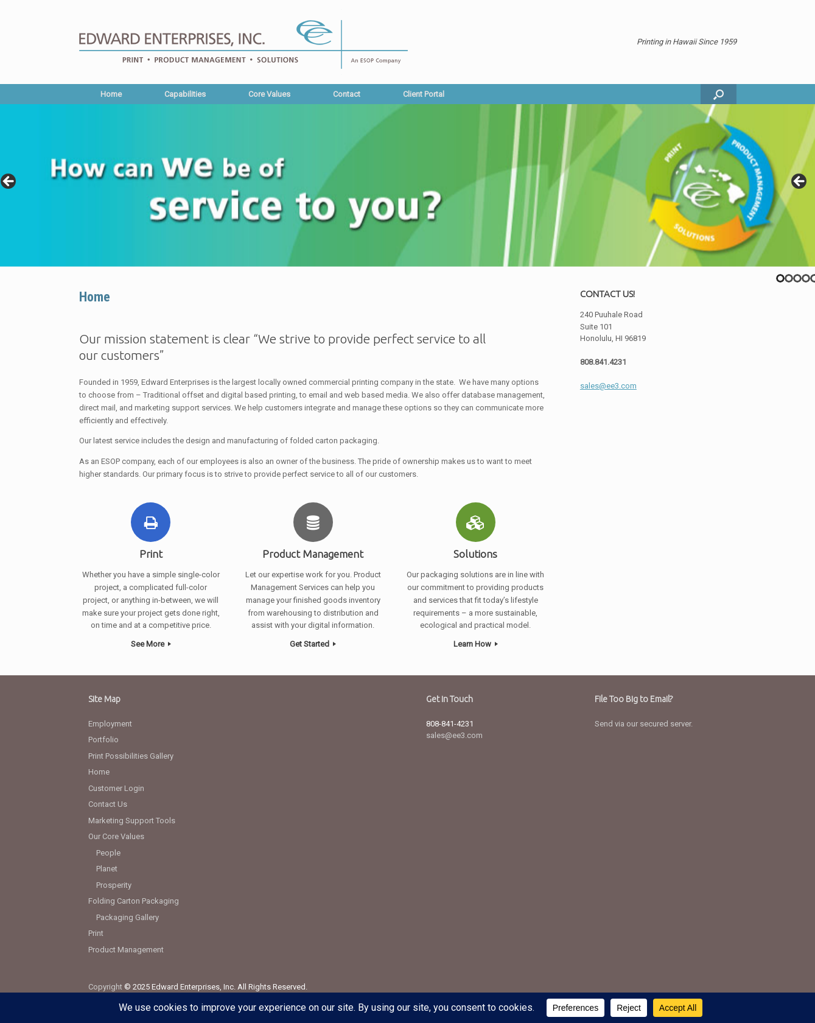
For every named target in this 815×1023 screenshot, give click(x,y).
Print (95, 933)
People (108, 852)
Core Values (269, 94)
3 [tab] (797, 278)
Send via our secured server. (644, 723)
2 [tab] (789, 278)
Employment (110, 723)
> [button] (800, 182)
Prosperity (113, 885)
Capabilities (185, 94)
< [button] (9, 182)
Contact (346, 94)
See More (151, 644)
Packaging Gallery (127, 917)
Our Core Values (116, 836)
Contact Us (107, 804)
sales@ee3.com (454, 735)
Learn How (475, 644)
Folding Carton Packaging (133, 900)
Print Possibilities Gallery (130, 756)
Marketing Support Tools (131, 820)
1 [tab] (780, 278)
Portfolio (103, 739)
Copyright (105, 986)
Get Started (313, 644)
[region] (407, 185)
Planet (106, 868)
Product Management (126, 949)
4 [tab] (806, 278)
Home (111, 94)
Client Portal (423, 94)
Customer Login (116, 788)
